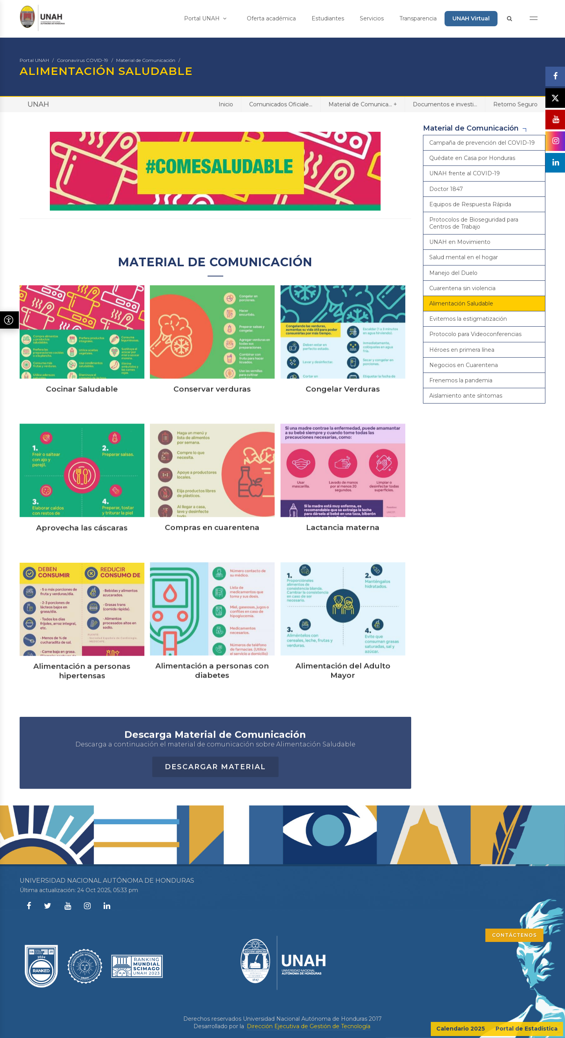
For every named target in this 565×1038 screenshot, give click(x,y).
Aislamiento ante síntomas (465, 395)
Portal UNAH (205, 18)
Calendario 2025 (460, 1028)
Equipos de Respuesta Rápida (470, 204)
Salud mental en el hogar (463, 257)
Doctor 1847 (446, 189)
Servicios (372, 18)
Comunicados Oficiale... (280, 104)
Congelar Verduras (343, 420)
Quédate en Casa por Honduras (472, 158)
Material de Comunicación (145, 60)
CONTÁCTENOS (514, 935)
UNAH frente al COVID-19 (464, 173)
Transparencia (418, 18)
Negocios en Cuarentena (463, 365)
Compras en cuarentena (212, 559)
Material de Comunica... (362, 104)
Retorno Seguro (515, 104)
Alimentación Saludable (461, 303)
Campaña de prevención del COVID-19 (482, 142)
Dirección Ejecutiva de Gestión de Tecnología (308, 1026)
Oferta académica (271, 18)
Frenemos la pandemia (460, 380)
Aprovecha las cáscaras (82, 559)
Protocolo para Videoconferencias (475, 334)
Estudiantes (328, 18)
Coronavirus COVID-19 (82, 60)
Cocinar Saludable (82, 420)
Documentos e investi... (445, 104)
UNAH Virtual (471, 18)
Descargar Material (215, 798)
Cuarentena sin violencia (462, 288)
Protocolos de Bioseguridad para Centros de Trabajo (473, 223)
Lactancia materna (342, 559)
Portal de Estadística (527, 1028)
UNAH (38, 104)
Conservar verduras (212, 420)
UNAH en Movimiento (459, 241)
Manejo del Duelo (453, 272)
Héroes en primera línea (461, 349)
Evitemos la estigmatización (468, 318)
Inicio (226, 104)
